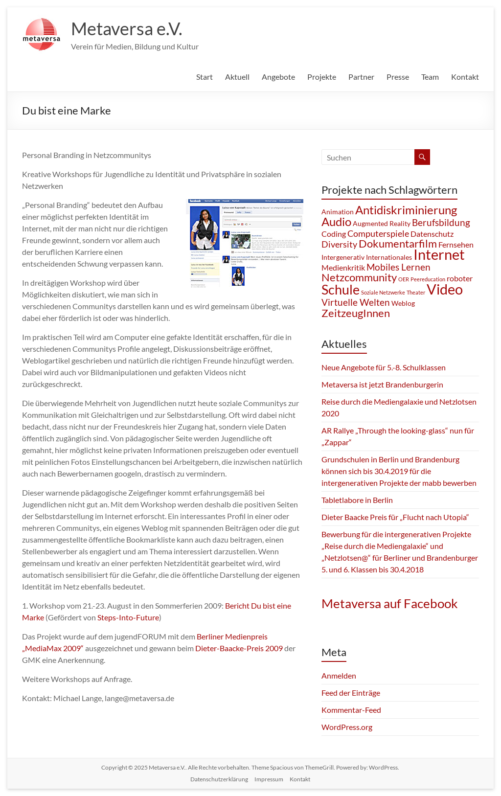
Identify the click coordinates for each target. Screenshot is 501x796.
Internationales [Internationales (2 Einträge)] (389, 257)
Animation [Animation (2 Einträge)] (337, 211)
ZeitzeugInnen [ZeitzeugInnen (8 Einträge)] (355, 312)
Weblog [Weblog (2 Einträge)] (403, 303)
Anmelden (338, 675)
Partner (361, 76)
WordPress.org (346, 726)
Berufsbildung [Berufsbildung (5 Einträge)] (441, 222)
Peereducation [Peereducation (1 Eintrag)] (427, 279)
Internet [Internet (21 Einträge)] (439, 254)
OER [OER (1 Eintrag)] (403, 279)
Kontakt (465, 76)
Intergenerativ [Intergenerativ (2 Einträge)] (342, 257)
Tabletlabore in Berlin (357, 499)
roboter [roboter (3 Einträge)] (460, 278)
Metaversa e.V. (126, 28)
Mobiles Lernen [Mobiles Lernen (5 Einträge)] (398, 267)
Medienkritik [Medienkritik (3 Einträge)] (343, 267)
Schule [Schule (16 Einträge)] (340, 289)
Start (204, 76)
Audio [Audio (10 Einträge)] (336, 221)
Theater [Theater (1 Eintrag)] (416, 292)
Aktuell (237, 76)
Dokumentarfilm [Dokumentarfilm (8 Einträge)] (398, 243)
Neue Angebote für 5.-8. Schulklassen (383, 367)
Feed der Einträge (350, 692)
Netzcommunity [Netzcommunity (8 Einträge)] (359, 277)
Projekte (321, 76)
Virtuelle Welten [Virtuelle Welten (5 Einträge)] (355, 302)
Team (430, 76)
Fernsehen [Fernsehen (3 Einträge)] (456, 244)
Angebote (278, 76)
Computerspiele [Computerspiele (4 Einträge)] (378, 233)
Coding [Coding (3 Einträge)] (333, 233)
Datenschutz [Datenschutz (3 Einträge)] (432, 233)
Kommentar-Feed (351, 709)
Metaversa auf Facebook (389, 603)
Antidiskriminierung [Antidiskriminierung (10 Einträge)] (406, 210)
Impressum (268, 779)
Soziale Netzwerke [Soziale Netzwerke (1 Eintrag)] (383, 292)
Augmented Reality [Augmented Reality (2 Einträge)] (381, 223)
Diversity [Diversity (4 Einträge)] (339, 244)
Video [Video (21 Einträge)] (445, 288)
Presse (398, 76)
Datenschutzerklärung (219, 779)
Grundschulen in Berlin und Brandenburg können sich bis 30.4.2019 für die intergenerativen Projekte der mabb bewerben (399, 471)
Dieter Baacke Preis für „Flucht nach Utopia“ (395, 517)
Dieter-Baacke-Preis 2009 (239, 648)
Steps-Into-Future (128, 617)
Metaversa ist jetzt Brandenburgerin (382, 384)
